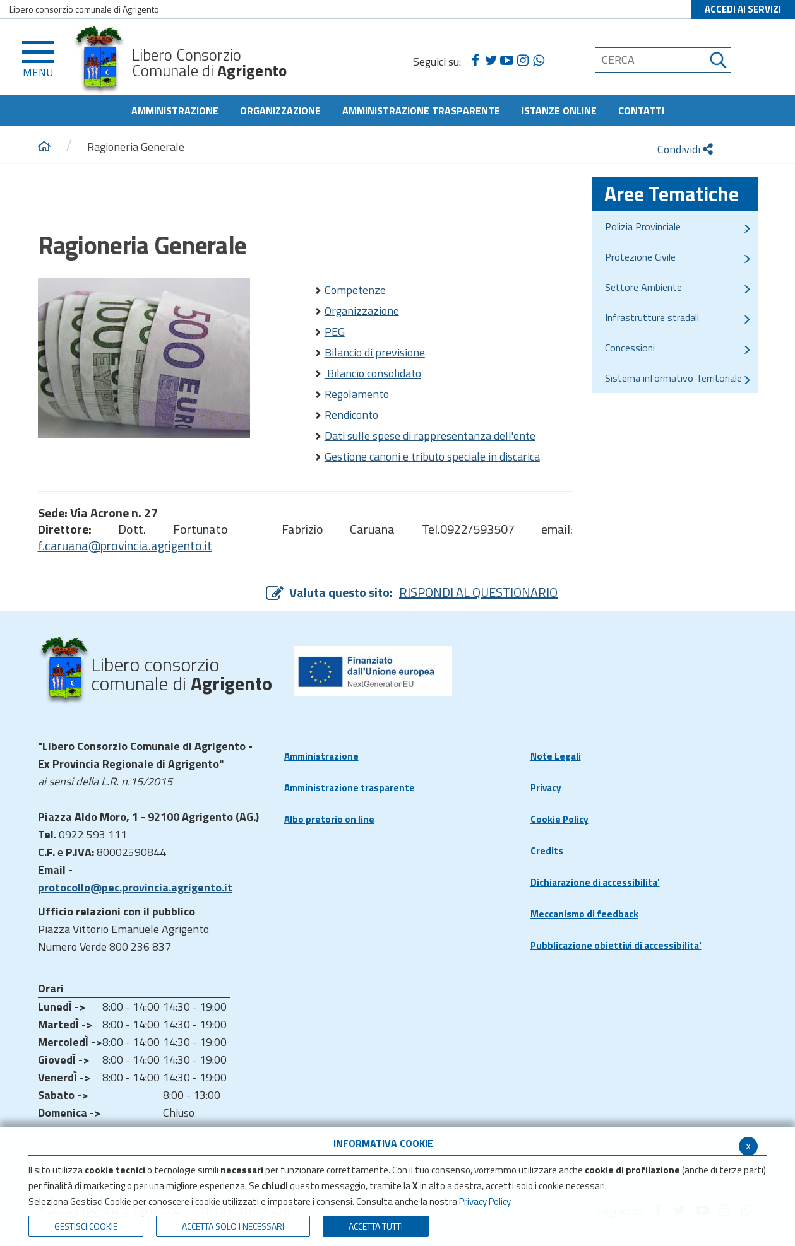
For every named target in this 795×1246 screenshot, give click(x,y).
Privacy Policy (484, 1201)
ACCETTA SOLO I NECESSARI (233, 1226)
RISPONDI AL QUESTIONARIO (478, 592)
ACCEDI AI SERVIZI (743, 9)
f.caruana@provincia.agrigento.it (125, 545)
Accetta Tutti (376, 1226)
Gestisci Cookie (85, 1226)
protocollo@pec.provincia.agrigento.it (135, 887)
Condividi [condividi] (685, 149)
